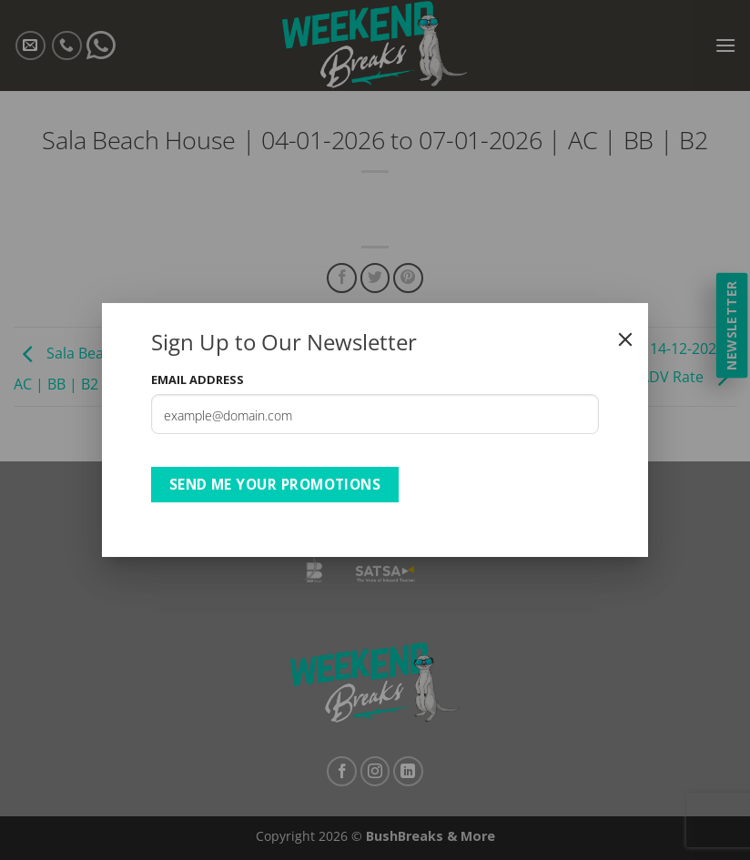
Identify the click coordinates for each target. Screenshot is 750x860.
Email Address (197, 379)
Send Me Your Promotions (275, 484)
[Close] (625, 339)
